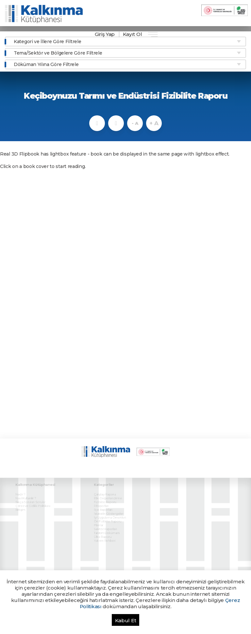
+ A (153, 123)
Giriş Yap (105, 34)
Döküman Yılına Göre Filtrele (46, 64)
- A (135, 123)
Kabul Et (125, 620)
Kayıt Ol (132, 34)
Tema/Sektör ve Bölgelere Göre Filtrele (58, 53)
